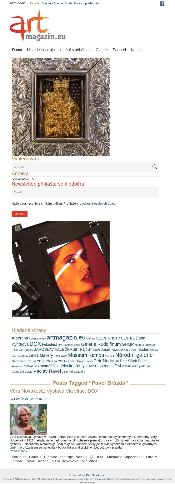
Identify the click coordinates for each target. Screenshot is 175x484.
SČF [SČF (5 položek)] (36, 366)
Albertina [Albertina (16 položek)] (20, 338)
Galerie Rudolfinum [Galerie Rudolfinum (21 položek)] (101, 344)
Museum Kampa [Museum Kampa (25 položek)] (86, 355)
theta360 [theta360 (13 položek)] (47, 366)
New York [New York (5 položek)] (109, 356)
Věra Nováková (65, 461)
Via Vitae (90, 461)
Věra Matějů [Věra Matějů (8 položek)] (77, 371)
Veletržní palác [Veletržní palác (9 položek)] (22, 371)
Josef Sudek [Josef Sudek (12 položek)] (139, 349)
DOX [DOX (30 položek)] (35, 344)
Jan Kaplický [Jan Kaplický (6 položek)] (26, 349)
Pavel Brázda (37, 461)
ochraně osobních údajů (98, 203)
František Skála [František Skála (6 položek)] (71, 344)
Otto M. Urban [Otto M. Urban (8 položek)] (67, 361)
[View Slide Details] (61, 107)
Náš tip (81, 457)
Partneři (119, 50)
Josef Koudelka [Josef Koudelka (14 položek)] (114, 349)
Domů (17, 50)
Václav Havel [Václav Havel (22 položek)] (47, 371)
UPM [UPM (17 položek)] (116, 365)
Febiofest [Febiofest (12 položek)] (49, 344)
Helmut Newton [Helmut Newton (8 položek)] (145, 344)
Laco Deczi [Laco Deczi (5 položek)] (22, 356)
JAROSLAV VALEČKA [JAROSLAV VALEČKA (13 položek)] (53, 349)
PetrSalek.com (96, 475)
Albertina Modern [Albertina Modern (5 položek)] (37, 338)
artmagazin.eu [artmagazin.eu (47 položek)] (66, 337)
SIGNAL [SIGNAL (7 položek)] (29, 366)
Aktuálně (19, 457)
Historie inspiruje (41, 50)
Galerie (102, 50)
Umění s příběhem (75, 50)
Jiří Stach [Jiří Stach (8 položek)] (94, 349)
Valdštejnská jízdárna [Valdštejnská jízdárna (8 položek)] (136, 366)
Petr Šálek (21, 399)
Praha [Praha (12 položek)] (143, 361)
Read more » (19, 451)
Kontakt (137, 50)
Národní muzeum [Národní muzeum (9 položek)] (24, 361)
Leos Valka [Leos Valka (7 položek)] (60, 355)
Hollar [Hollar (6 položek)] (15, 349)
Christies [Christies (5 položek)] (90, 338)
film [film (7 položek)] (60, 344)
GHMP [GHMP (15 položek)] (128, 344)
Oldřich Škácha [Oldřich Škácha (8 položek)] (47, 361)
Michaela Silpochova (125, 457)
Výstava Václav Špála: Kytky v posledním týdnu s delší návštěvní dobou (71, 5)
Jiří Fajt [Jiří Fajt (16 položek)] (80, 349)
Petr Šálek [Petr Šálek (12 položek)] (128, 361)
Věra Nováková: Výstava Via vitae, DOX (54, 391)
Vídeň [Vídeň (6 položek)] (65, 371)
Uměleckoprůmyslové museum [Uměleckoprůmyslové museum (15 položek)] (83, 365)
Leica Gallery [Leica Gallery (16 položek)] (41, 355)
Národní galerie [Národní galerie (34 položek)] (134, 355)
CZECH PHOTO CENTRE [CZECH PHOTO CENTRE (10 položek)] (115, 338)
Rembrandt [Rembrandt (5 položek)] (17, 366)
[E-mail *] (85, 192)
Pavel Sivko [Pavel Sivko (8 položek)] (85, 361)
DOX (99, 457)
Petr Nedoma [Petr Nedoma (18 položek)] (106, 360)
